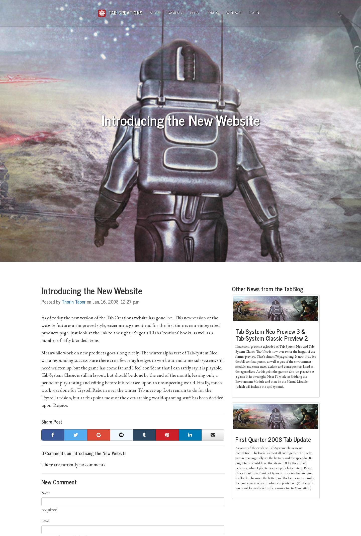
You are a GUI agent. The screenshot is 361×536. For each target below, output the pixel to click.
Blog (194, 12)
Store (155, 12)
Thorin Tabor (73, 301)
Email (45, 521)
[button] (52, 435)
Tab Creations (120, 11)
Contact (233, 12)
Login (254, 12)
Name (45, 493)
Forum (212, 12)
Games (175, 12)
